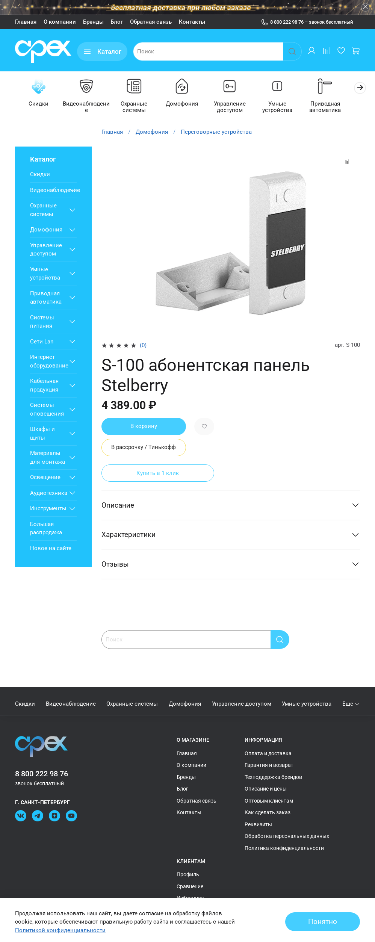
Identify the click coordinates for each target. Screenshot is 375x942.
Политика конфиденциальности (284, 848)
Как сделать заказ (267, 812)
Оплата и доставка (268, 753)
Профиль (188, 874)
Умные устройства (286, 107)
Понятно (322, 922)
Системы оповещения (47, 410)
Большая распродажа (46, 529)
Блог (116, 21)
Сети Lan (41, 342)
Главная (25, 21)
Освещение (45, 478)
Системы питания (42, 322)
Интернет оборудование (47, 362)
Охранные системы (138, 107)
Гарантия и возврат (269, 765)
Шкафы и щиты (42, 434)
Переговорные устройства (216, 132)
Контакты (192, 21)
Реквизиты (258, 824)
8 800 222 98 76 (41, 774)
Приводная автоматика (335, 107)
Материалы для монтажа (47, 458)
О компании (60, 21)
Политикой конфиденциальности (60, 930)
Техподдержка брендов (273, 777)
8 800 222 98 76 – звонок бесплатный (307, 22)
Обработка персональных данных (287, 836)
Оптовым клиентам (269, 801)
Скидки (39, 104)
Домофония (187, 104)
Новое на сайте (50, 548)
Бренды (93, 21)
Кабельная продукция (44, 386)
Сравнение (190, 886)
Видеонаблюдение (88, 107)
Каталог (102, 51)
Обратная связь (151, 21)
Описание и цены (266, 789)
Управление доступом (237, 107)
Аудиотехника (47, 493)
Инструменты (47, 509)
